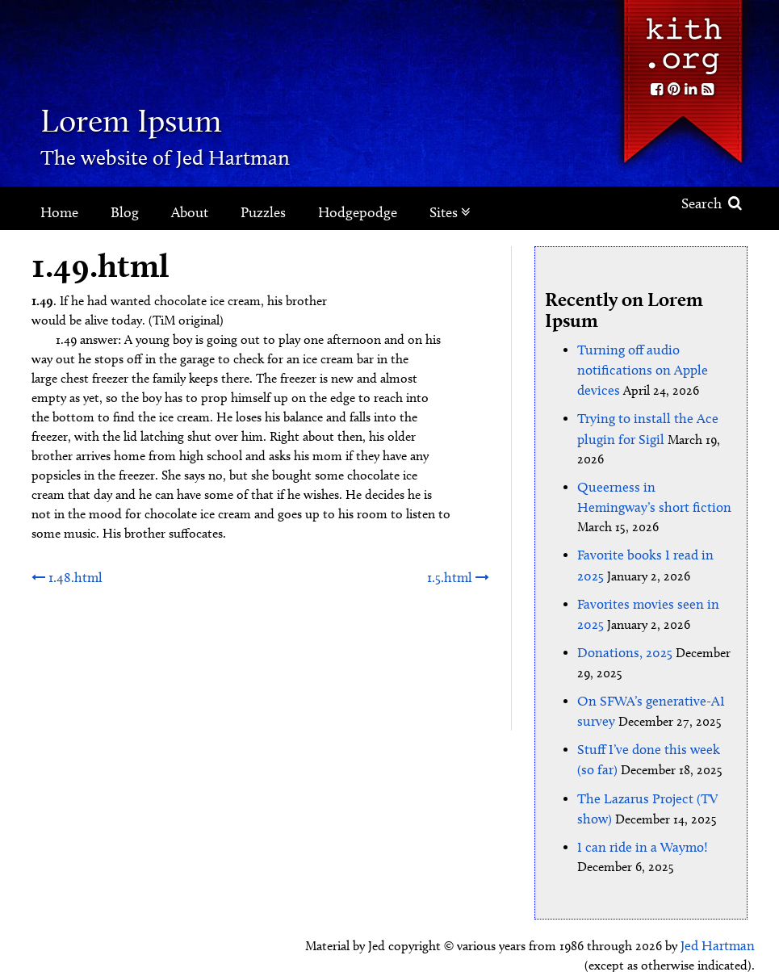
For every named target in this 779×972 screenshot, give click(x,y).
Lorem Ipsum (163, 116)
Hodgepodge (357, 212)
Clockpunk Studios (699, 945)
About (189, 212)
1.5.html (459, 576)
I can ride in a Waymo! (637, 809)
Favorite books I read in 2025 (655, 528)
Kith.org (682, 39)
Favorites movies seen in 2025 (656, 575)
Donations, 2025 (622, 622)
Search (711, 203)
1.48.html (64, 576)
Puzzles (263, 212)
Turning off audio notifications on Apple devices (637, 368)
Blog (125, 212)
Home (59, 212)
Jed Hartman (720, 907)
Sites (450, 212)
